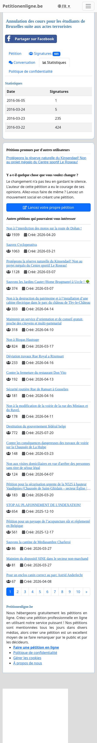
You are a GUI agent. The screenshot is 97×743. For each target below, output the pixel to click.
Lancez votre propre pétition (48, 207)
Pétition (15, 53)
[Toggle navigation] (88, 6)
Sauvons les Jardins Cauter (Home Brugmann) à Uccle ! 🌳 (48, 282)
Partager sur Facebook (29, 39)
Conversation (22, 62)
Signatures (44, 53)
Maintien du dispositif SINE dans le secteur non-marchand (47, 558)
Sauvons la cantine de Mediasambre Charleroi (38, 542)
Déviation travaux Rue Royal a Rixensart (35, 356)
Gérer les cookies (27, 657)
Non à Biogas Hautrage (22, 339)
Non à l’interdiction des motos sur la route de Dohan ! (44, 228)
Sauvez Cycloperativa (21, 245)
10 (78, 591)
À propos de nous (27, 663)
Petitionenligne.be (23, 6)
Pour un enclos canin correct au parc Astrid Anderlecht (44, 575)
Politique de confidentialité (31, 71)
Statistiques (54, 62)
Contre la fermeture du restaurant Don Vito (36, 372)
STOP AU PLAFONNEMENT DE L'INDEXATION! (43, 505)
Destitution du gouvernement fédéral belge (36, 426)
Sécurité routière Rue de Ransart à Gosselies (37, 389)
